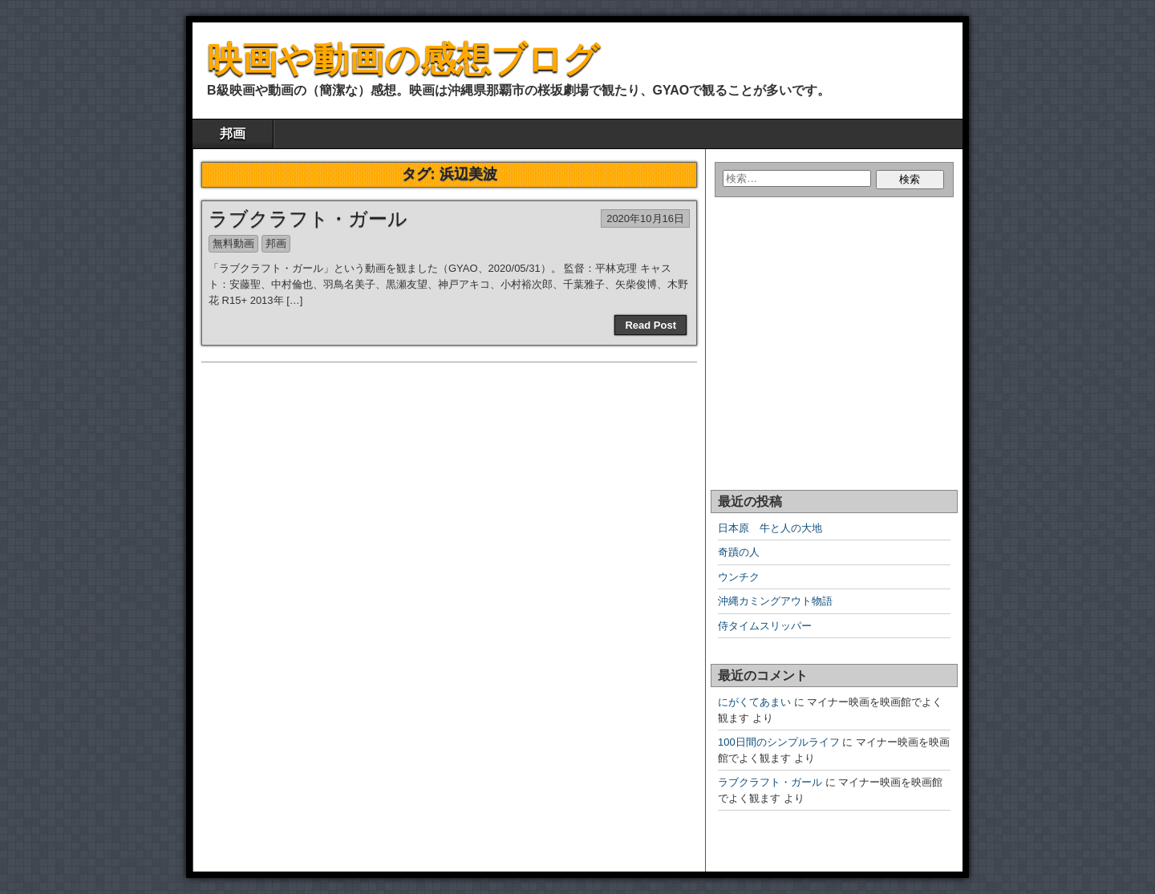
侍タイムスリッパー (765, 626)
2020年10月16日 (645, 218)
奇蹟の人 (739, 552)
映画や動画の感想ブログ (403, 59)
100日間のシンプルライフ (779, 742)
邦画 (232, 133)
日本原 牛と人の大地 (770, 528)
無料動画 (233, 243)
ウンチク (739, 577)
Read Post (650, 325)
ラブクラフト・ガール (308, 218)
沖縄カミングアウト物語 (775, 601)
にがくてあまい (754, 702)
